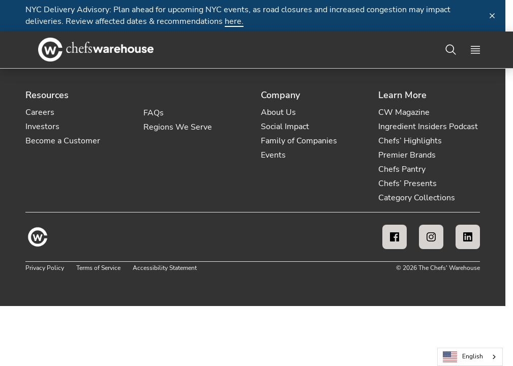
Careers (39, 112)
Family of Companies (299, 141)
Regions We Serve (177, 127)
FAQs (153, 113)
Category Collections (416, 198)
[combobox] (470, 357)
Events (273, 155)
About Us (278, 112)
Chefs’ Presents (407, 183)
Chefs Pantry (402, 169)
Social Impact (285, 127)
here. (234, 21)
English (463, 357)
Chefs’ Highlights (410, 141)
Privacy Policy (44, 268)
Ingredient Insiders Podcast (428, 127)
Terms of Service (98, 268)
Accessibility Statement (165, 268)
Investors (42, 127)
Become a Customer (62, 141)
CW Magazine (404, 112)
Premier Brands (407, 155)
